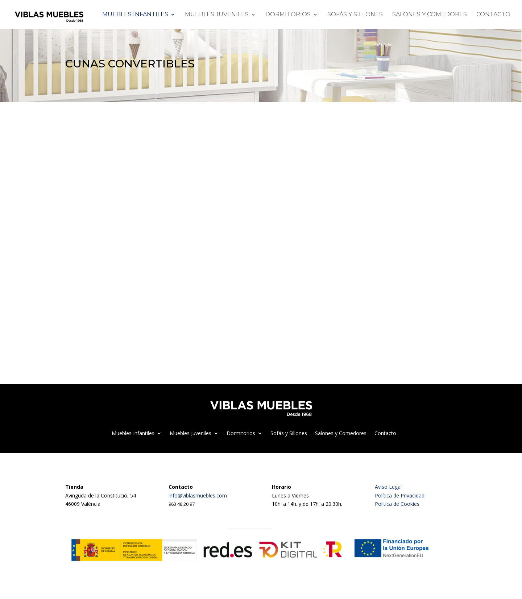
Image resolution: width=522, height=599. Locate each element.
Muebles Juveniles (217, 15)
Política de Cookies (397, 503)
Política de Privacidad (399, 495)
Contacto (493, 15)
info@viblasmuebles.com (198, 495)
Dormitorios (288, 15)
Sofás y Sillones (355, 15)
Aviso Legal (388, 486)
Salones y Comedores (429, 15)
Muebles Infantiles (135, 15)
